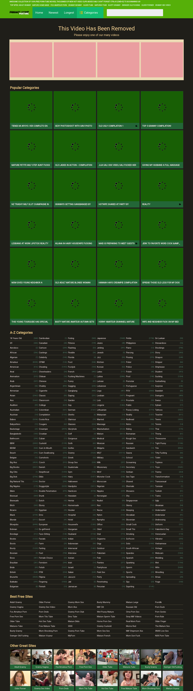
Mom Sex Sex (103, 631)
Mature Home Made (40, 5)
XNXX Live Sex (162, 631)
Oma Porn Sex (132, 612)
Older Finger (160, 621)
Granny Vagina (16, 607)
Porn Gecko (160, 612)
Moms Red (131, 626)
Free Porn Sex (16, 616)
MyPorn (71, 635)
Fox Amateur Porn (59, 5)
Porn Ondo (44, 612)
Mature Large (132, 602)
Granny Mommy (75, 5)
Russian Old (131, 607)
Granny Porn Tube (76, 631)
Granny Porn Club (76, 612)
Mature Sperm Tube (106, 616)
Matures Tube (101, 5)
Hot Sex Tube (45, 621)
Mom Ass (72, 607)
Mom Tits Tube (46, 616)
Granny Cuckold (104, 626)
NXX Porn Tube (162, 635)
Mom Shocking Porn (48, 631)
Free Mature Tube (47, 626)
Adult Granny (25, 5)
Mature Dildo (74, 621)
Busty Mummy (103, 602)
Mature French (103, 635)
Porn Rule (159, 616)
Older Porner (147, 5)
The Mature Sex (162, 626)
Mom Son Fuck (133, 635)
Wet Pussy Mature (105, 612)
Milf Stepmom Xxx (134, 631)
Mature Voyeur (46, 635)
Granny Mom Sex (76, 602)
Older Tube (88, 5)
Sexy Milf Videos (133, 616)
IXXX (70, 626)
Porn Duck (160, 607)
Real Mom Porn (133, 621)
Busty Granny (114, 5)
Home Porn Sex (104, 621)
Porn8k (158, 602)
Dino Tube (72, 616)
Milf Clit (100, 607)
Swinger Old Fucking (131, 5)
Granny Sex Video (163, 5)
